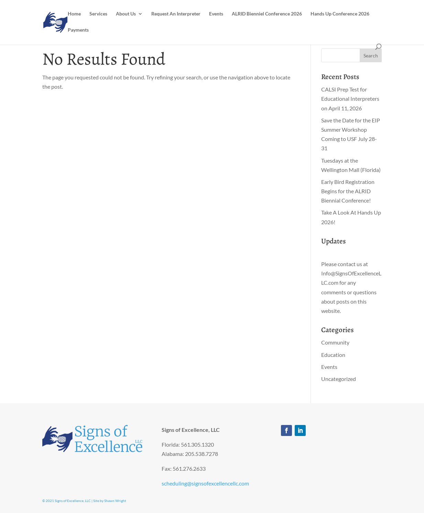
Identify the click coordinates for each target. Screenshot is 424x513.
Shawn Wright (115, 501)
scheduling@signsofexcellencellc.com (205, 483)
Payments (78, 30)
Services (98, 14)
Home (74, 14)
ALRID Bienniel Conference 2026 (267, 14)
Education (333, 354)
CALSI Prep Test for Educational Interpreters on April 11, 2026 (350, 98)
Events (216, 14)
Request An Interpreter (175, 14)
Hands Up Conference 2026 (340, 14)
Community (335, 342)
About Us (126, 14)
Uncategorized (338, 378)
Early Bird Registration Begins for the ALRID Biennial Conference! (347, 191)
